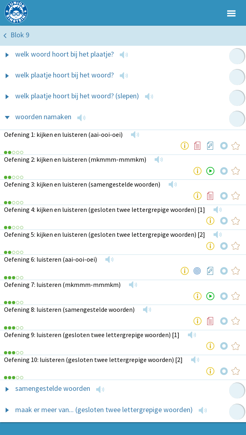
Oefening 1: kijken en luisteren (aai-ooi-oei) (63, 134)
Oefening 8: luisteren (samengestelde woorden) (69, 309)
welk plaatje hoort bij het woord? (64, 74)
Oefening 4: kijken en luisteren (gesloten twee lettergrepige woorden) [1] (104, 209)
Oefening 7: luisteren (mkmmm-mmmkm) (62, 285)
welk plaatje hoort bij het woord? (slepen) (77, 95)
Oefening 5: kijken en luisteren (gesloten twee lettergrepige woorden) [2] (104, 234)
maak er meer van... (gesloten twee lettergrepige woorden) (104, 409)
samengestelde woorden (52, 388)
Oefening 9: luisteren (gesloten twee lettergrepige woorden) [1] (91, 335)
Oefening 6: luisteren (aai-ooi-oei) (50, 259)
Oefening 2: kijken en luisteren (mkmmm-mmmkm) (75, 159)
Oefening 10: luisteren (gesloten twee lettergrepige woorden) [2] (93, 360)
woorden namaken (43, 116)
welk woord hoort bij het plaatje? (64, 54)
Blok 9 (19, 34)
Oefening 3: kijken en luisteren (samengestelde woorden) (82, 184)
